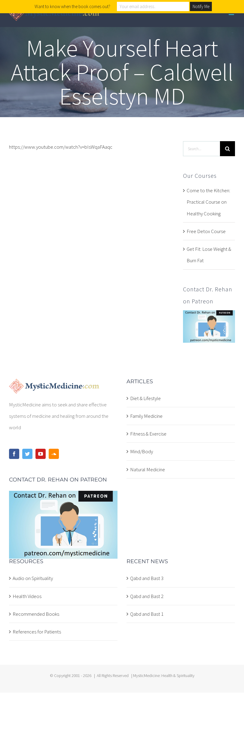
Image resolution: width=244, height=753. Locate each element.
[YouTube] (40, 454)
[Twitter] (27, 454)
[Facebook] (14, 454)
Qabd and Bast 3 (146, 578)
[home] (54, 384)
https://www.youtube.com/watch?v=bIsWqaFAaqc (60, 147)
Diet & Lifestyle (145, 398)
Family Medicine (146, 416)
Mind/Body (141, 451)
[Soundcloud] (54, 454)
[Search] (227, 148)
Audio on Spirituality (33, 578)
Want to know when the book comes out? (72, 6)
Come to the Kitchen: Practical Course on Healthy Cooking (208, 202)
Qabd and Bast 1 (146, 614)
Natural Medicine (147, 469)
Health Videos (27, 596)
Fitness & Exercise (148, 433)
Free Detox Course (206, 231)
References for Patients (37, 631)
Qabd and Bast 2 (146, 596)
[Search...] (201, 148)
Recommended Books (36, 614)
